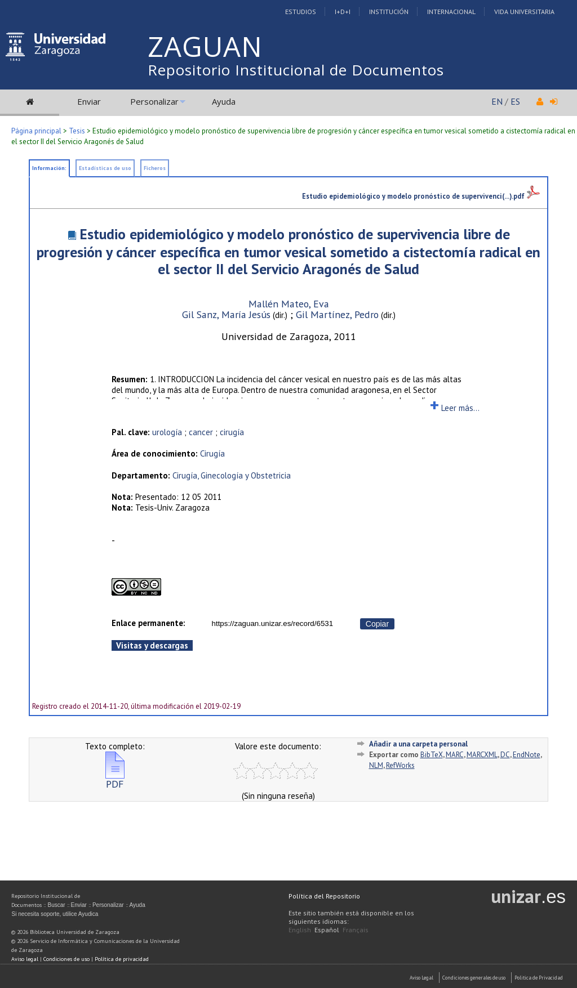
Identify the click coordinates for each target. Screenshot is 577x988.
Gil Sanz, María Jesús (226, 314)
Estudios (300, 11)
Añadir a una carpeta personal (418, 744)
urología (167, 432)
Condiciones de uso (66, 959)
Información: (49, 168)
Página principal (36, 131)
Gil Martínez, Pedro (337, 314)
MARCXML (482, 754)
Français (356, 930)
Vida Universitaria (524, 11)
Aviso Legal (421, 977)
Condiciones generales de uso (473, 977)
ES (515, 101)
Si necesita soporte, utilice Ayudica (54, 914)
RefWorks (400, 765)
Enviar (89, 101)
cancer (201, 432)
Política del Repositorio (324, 896)
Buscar (56, 905)
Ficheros (155, 168)
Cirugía (212, 453)
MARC (455, 754)
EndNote (526, 754)
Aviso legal (24, 959)
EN (497, 101)
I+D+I (342, 11)
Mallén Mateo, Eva (288, 303)
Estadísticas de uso (105, 168)
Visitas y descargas (152, 645)
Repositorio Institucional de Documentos (296, 70)
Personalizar (154, 101)
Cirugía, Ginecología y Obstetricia (231, 475)
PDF (115, 779)
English (299, 930)
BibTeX (431, 754)
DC (505, 754)
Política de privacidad (122, 959)
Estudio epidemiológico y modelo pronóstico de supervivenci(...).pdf (421, 195)
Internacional (451, 11)
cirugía (232, 432)
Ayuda (224, 101)
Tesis (77, 131)
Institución (389, 11)
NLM (376, 765)
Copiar (377, 623)
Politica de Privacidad (538, 977)
